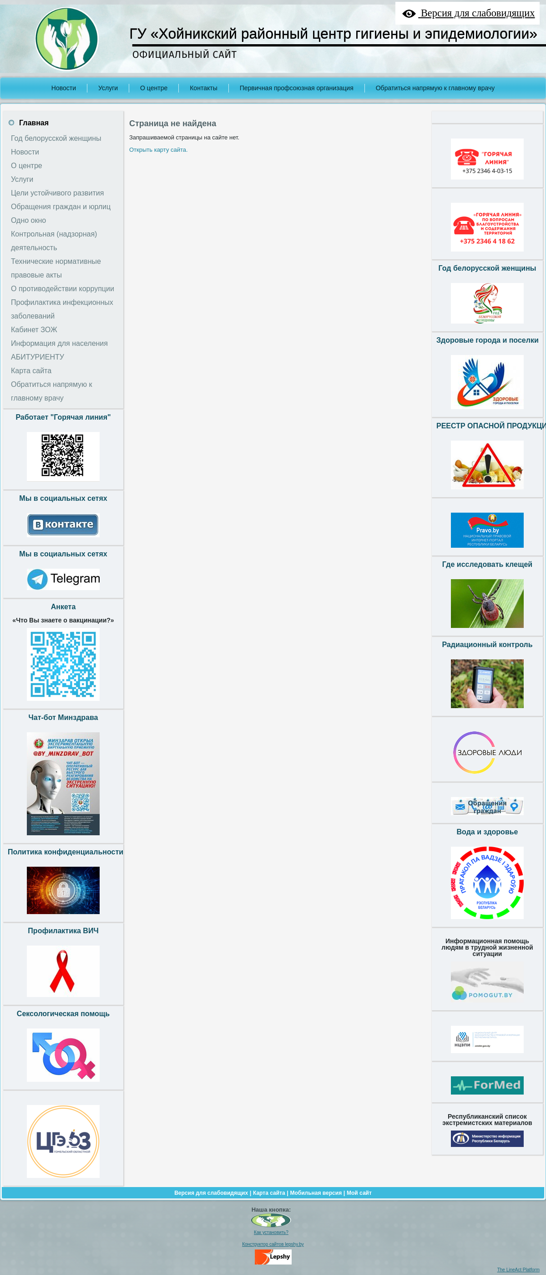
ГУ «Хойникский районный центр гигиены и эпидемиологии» (333, 34)
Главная (34, 123)
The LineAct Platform (518, 1269)
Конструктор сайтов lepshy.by (273, 1244)
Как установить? (271, 1232)
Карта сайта (269, 1193)
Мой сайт (359, 1193)
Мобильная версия (316, 1193)
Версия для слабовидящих (211, 1193)
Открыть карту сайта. (158, 149)
